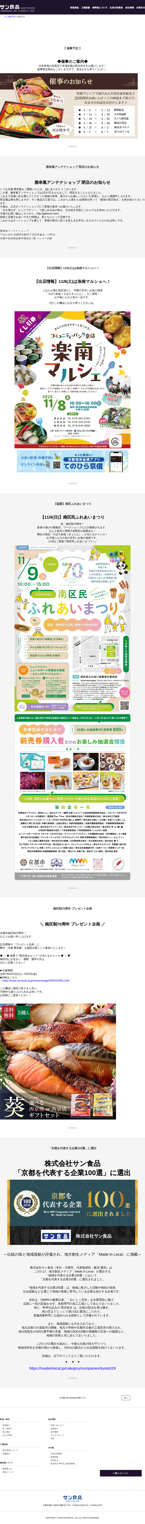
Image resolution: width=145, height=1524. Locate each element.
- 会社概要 (53, 1432)
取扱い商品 (4, 1419)
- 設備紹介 (5, 1454)
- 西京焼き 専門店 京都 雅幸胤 (62, 1464)
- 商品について (7, 1472)
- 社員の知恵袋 (55, 1454)
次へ (126, 1398)
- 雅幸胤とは (6, 1469)
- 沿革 (51, 1438)
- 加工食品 (5, 1432)
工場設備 (4, 1444)
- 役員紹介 (53, 1428)
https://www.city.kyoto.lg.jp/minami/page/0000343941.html (36, 980)
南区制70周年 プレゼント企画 (72, 908)
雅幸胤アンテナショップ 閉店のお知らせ (72, 166)
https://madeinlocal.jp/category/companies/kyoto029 (72, 1368)
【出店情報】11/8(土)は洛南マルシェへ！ (72, 268)
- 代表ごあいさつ (56, 1425)
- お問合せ (53, 1460)
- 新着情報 (53, 1457)
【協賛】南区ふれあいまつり (72, 503)
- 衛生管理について (9, 1450)
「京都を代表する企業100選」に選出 (72, 1148)
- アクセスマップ (56, 1435)
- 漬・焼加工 (6, 1428)
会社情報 (52, 1419)
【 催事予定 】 (72, 48)
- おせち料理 (6, 1435)
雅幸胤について (6, 1463)
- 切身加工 (5, 1425)
